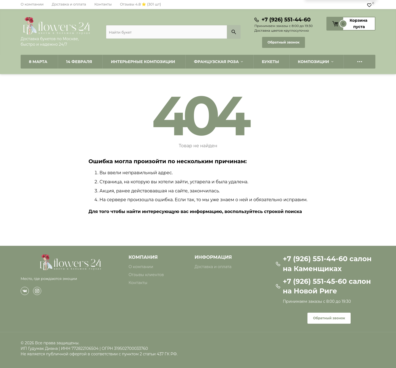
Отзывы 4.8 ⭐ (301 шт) (140, 4)
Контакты (103, 4)
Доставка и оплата (69, 4)
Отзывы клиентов (146, 275)
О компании (32, 4)
